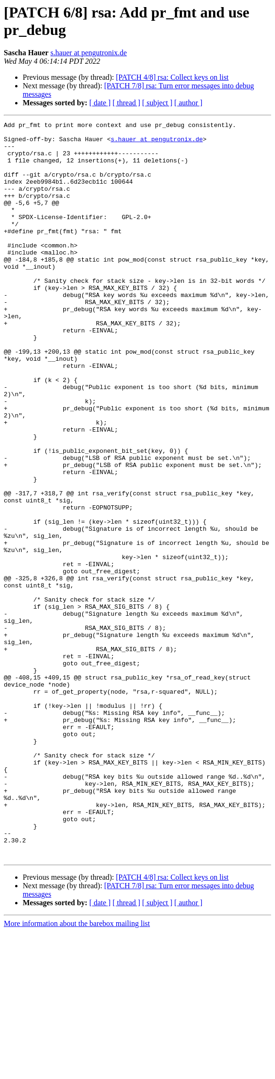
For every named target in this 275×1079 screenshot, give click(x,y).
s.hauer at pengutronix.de (89, 53)
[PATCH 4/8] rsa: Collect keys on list (172, 77)
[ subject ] (157, 103)
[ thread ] (126, 103)
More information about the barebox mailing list (77, 1071)
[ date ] (100, 103)
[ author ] (188, 103)
